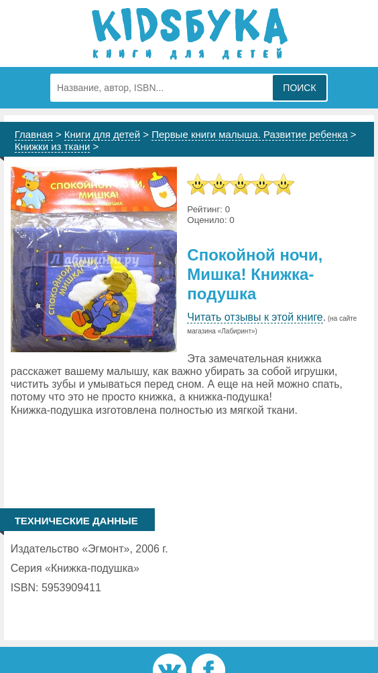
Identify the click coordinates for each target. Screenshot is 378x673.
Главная (34, 134)
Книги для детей (102, 134)
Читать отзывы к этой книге (254, 317)
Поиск (299, 87)
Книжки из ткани (52, 146)
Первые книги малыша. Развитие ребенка (249, 134)
